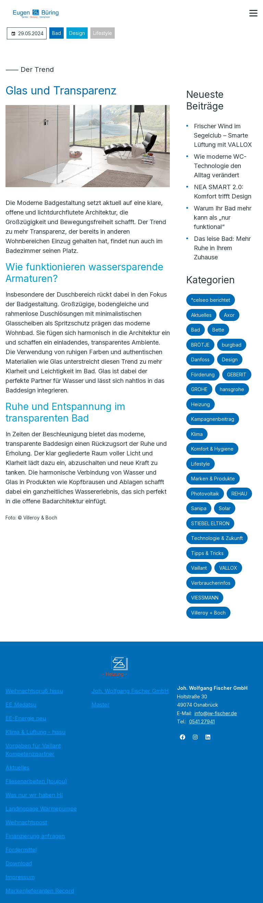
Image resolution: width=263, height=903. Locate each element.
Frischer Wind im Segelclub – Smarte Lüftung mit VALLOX (223, 135)
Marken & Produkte (213, 478)
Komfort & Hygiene (212, 449)
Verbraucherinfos (210, 583)
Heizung (200, 404)
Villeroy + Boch (208, 613)
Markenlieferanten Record (39, 890)
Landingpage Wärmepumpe (41, 808)
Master (100, 704)
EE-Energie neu (25, 718)
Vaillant (199, 568)
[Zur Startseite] (41, 13)
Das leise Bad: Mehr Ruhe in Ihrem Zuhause (222, 248)
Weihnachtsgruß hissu (34, 690)
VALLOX (228, 568)
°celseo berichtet (210, 300)
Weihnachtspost (26, 822)
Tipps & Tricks (207, 553)
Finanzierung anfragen (35, 836)
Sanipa (198, 508)
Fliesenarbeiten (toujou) (36, 781)
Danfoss (200, 359)
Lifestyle (102, 33)
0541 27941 (202, 721)
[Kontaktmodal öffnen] (237, 13)
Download (18, 863)
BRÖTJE (200, 345)
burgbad (231, 345)
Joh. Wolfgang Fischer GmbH (130, 690)
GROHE (199, 389)
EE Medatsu (20, 704)
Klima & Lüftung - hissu (35, 731)
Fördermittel (21, 849)
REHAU (239, 493)
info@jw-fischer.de (216, 713)
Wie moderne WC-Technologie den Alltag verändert (220, 166)
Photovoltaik (205, 493)
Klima (197, 434)
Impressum (20, 877)
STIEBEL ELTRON (210, 523)
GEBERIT (237, 374)
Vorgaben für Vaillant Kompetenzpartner (33, 749)
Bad (56, 33)
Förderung (203, 374)
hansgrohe (232, 389)
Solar (224, 508)
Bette (218, 330)
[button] (253, 13)
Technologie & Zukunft (217, 538)
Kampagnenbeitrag (212, 419)
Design (77, 33)
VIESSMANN (204, 598)
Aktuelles (201, 315)
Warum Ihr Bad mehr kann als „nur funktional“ (222, 217)
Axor (229, 315)
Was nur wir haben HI (34, 794)
